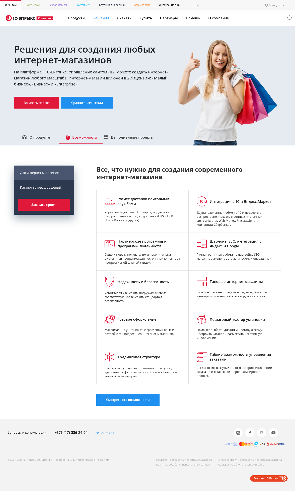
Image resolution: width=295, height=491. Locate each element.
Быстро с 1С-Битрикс (266, 478)
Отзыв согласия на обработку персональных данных (250, 460)
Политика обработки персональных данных (181, 464)
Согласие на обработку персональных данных (183, 460)
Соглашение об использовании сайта (240, 464)
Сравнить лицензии (93, 103)
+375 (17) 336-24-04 (71, 432)
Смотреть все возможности (130, 403)
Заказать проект (38, 103)
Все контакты (104, 433)
